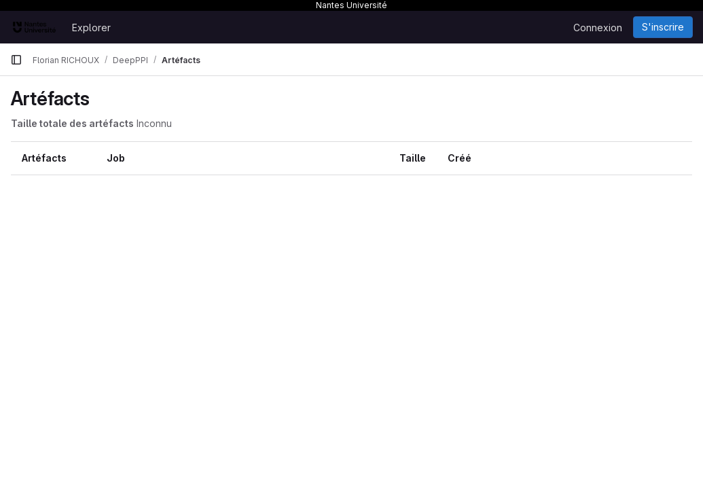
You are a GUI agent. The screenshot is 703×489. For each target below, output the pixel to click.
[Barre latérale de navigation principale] (16, 60)
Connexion (597, 27)
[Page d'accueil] (34, 27)
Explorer (91, 27)
